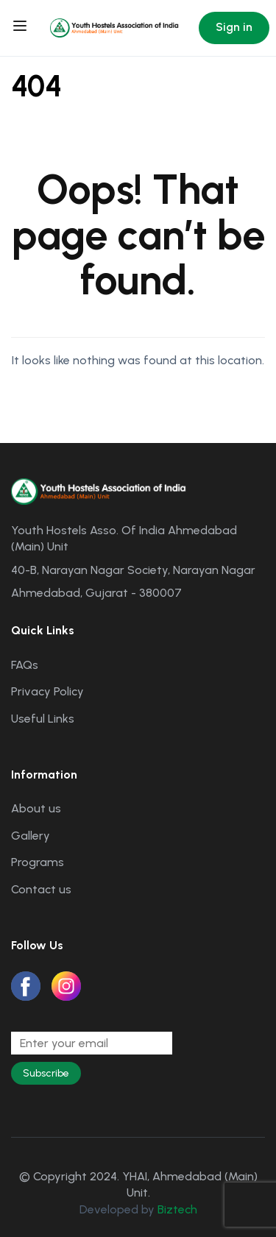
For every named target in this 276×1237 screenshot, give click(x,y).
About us (36, 808)
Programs (37, 862)
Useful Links (42, 719)
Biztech (177, 1209)
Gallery (30, 836)
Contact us (41, 889)
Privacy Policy (47, 691)
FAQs (24, 665)
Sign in (234, 27)
